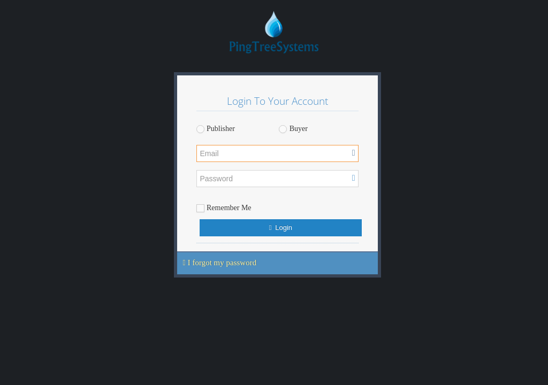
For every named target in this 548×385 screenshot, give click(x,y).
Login (280, 228)
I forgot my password (220, 262)
